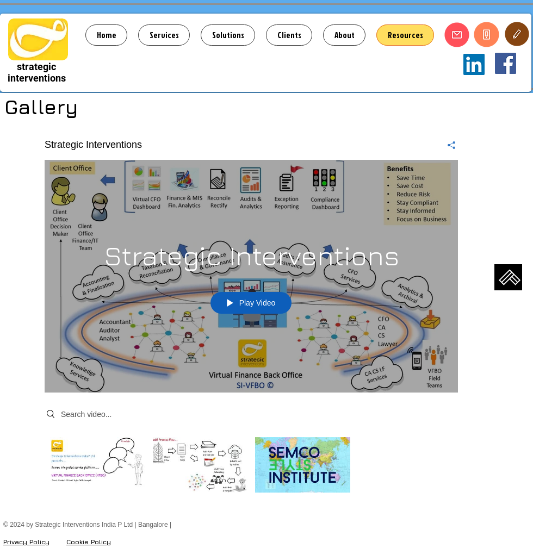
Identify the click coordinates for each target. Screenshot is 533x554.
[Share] (447, 145)
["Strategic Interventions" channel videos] (251, 468)
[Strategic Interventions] (505, 63)
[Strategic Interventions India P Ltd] (474, 64)
